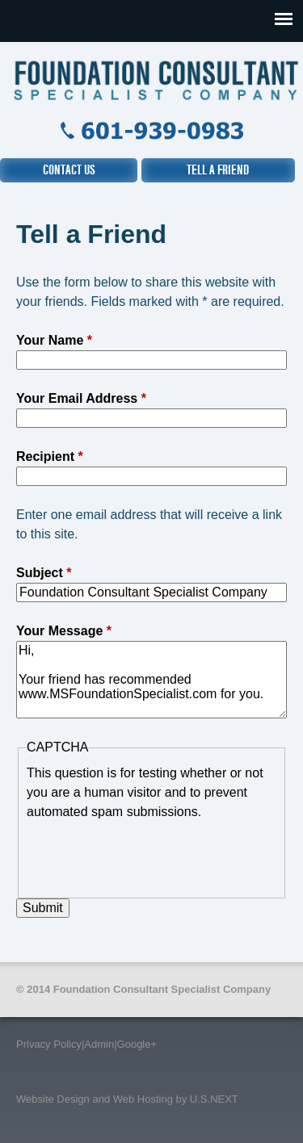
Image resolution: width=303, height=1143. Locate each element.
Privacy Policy (49, 1044)
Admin (99, 1044)
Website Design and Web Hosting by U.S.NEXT (127, 1099)
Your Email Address (81, 398)
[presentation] (149, 853)
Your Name (54, 340)
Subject (43, 573)
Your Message (64, 631)
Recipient (49, 456)
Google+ (137, 1044)
